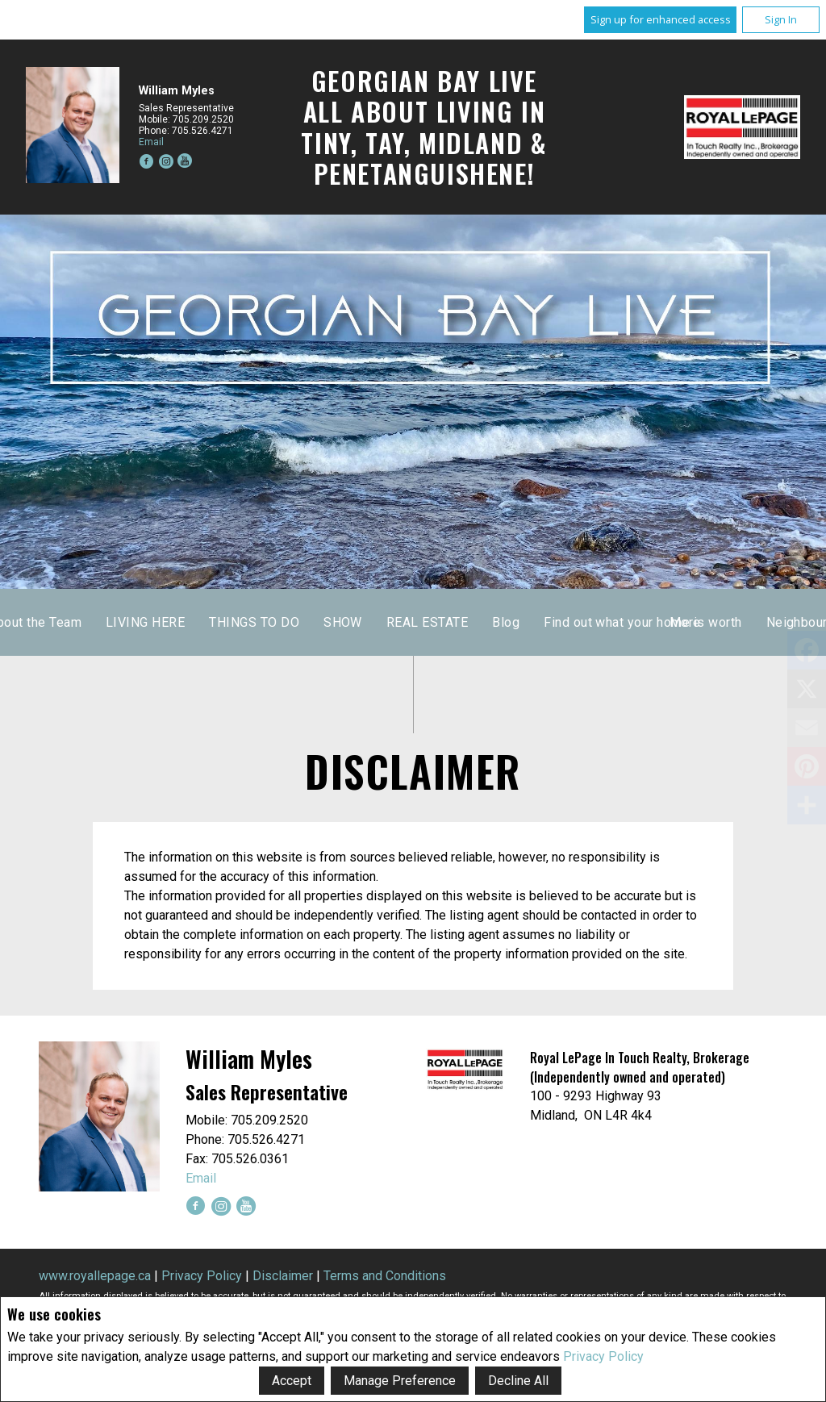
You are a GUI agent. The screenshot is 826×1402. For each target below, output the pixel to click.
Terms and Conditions (384, 1275)
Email (151, 142)
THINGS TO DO (553, 622)
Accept (291, 1380)
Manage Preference (400, 1380)
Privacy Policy (603, 1356)
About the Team (334, 622)
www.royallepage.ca (95, 1275)
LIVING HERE (444, 622)
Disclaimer (282, 1275)
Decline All (518, 1380)
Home (245, 622)
